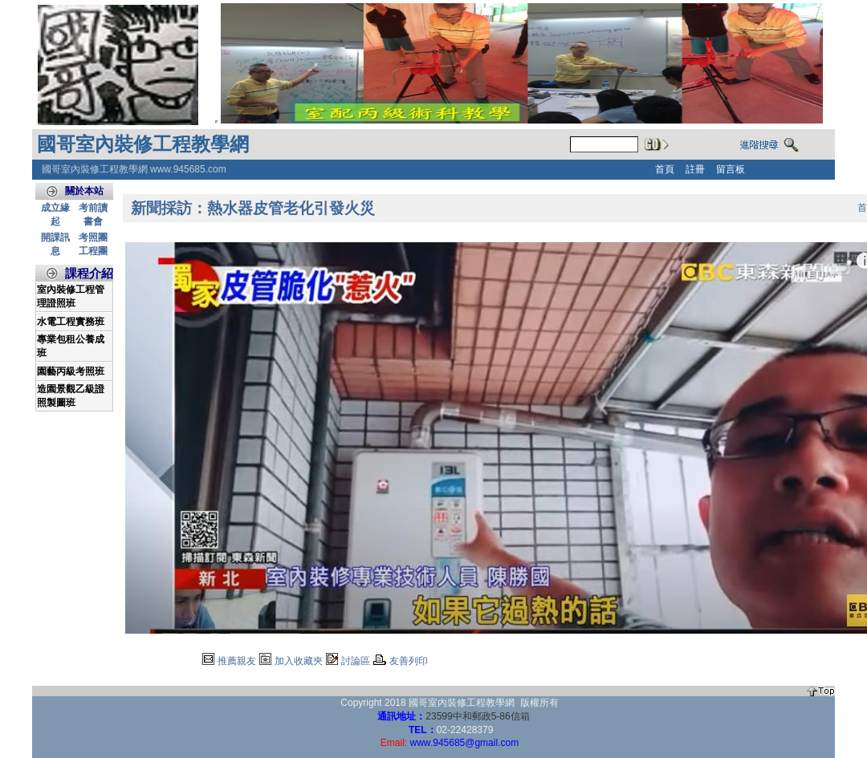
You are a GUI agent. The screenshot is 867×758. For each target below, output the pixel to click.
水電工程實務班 (70, 321)
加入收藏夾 (299, 661)
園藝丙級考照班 (70, 371)
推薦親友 (237, 661)
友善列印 (408, 661)
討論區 (355, 661)
